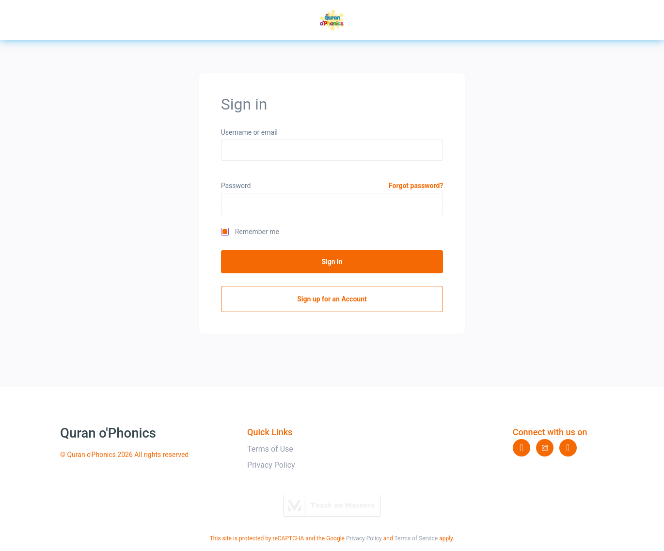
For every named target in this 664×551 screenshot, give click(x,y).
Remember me (257, 232)
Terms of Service (416, 538)
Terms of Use (270, 449)
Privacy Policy (271, 465)
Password (236, 185)
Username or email (249, 132)
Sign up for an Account (332, 299)
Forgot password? (416, 185)
